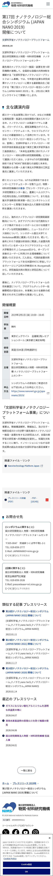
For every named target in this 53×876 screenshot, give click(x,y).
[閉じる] (49, 838)
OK (26, 872)
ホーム (5, 783)
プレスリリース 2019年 (24, 783)
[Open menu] (48, 4)
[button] (26, 770)
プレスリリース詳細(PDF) (25, 499)
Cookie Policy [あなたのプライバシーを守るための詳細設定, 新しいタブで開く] (10, 859)
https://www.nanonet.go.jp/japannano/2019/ (28, 393)
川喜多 (21, 188)
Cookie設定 (26, 864)
